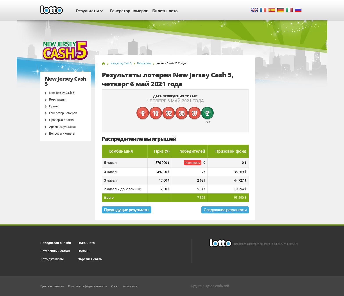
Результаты (89, 10)
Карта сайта (130, 286)
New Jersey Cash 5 (62, 92)
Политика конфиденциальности (87, 286)
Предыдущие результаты (126, 210)
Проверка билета (61, 120)
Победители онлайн (55, 242)
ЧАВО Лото (86, 242)
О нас (114, 286)
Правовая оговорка (52, 286)
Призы (53, 106)
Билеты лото (164, 10)
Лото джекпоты (52, 258)
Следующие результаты (225, 210)
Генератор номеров (129, 10)
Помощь (84, 250)
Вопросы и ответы (62, 133)
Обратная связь (90, 258)
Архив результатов (62, 126)
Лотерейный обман (55, 250)
